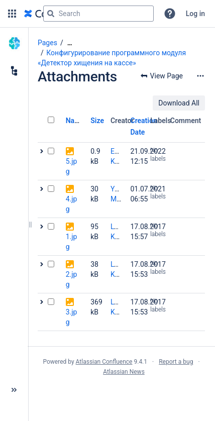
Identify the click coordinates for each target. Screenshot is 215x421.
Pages (47, 43)
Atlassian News (124, 371)
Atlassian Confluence (104, 361)
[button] (12, 14)
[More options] (200, 75)
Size (97, 121)
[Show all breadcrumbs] (69, 43)
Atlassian (121, 393)
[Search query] (98, 14)
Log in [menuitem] (195, 14)
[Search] (51, 14)
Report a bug (176, 361)
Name (75, 121)
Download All (178, 103)
